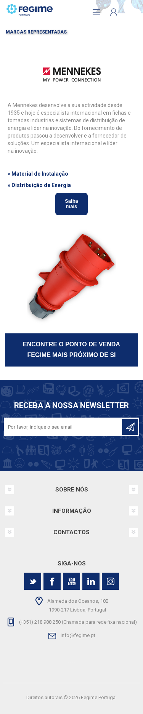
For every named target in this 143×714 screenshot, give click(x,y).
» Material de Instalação (38, 174)
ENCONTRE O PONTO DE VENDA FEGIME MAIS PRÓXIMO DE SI (71, 350)
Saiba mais (71, 203)
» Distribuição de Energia (39, 185)
